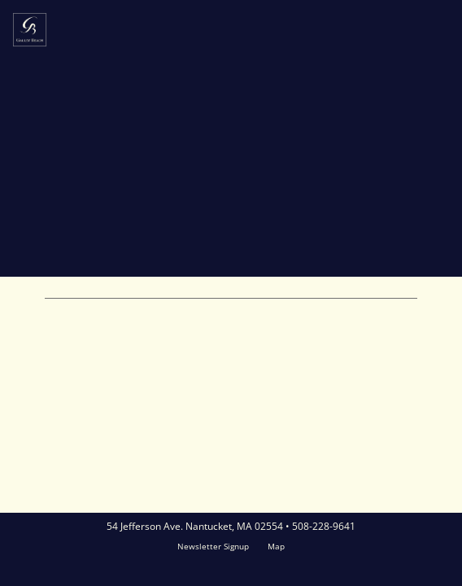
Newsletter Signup (213, 546)
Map (276, 546)
